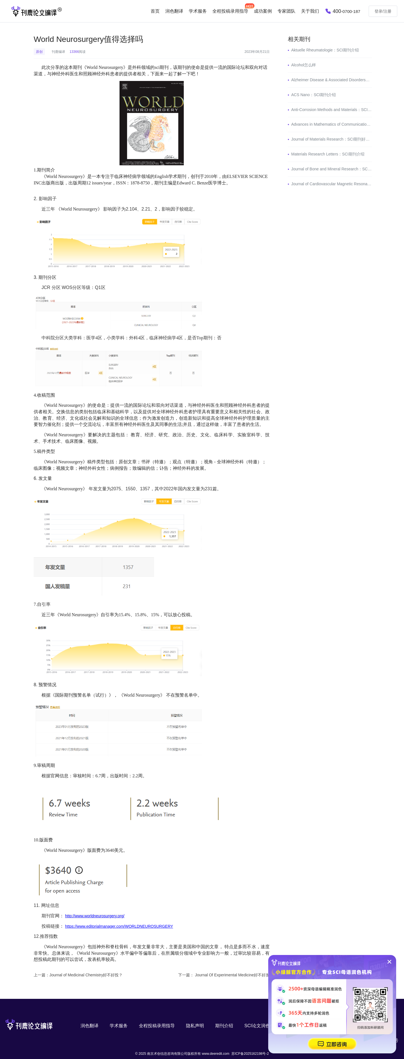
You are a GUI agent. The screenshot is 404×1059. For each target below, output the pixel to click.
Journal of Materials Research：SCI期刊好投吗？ (334, 139)
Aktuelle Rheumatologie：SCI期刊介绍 (325, 50)
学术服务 (198, 11)
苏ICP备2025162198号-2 (250, 1054)
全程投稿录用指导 (157, 1025)
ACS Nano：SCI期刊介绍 (313, 94)
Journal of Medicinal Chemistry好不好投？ (86, 975)
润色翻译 (174, 11)
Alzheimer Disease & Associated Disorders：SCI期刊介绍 (341, 80)
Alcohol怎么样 (303, 65)
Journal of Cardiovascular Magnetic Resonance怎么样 (338, 184)
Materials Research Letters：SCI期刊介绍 (327, 154)
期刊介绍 (224, 1025)
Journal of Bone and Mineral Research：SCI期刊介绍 (337, 169)
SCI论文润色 (257, 1025)
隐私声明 (195, 1025)
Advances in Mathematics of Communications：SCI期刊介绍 (344, 124)
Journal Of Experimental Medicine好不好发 (232, 975)
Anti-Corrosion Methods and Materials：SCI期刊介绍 (337, 109)
